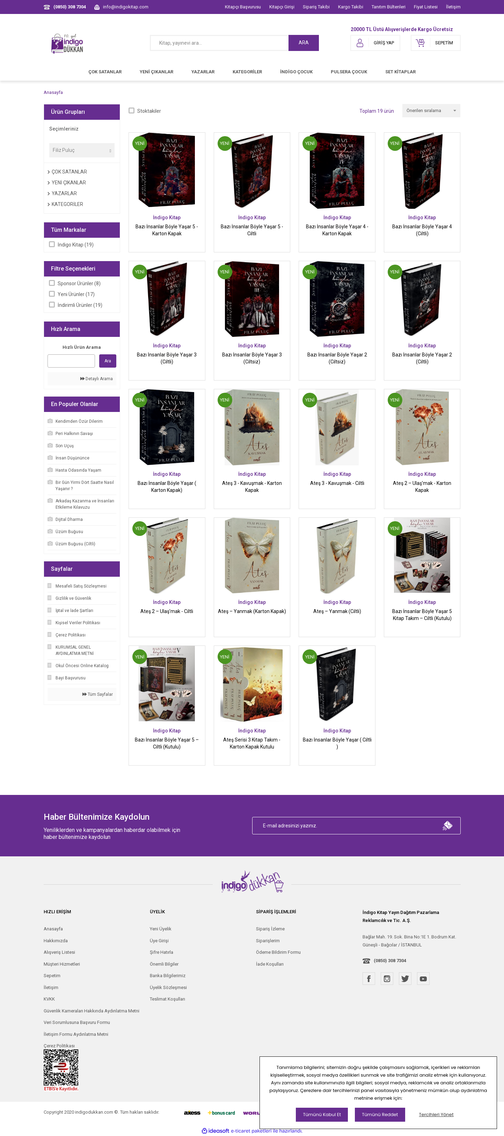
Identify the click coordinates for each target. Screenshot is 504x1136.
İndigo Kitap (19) (76, 245)
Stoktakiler (149, 111)
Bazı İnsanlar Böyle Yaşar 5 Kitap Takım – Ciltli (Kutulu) (422, 614)
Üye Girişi (159, 940)
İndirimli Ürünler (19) (80, 305)
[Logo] (67, 43)
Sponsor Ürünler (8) (79, 283)
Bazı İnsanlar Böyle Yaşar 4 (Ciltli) (422, 230)
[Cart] (436, 43)
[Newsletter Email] (356, 825)
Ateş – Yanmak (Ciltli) (337, 611)
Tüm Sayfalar (97, 694)
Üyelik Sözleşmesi (168, 987)
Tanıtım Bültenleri (389, 6)
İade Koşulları (270, 964)
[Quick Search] (71, 361)
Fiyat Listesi (426, 6)
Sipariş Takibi (316, 6)
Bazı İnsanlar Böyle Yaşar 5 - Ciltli (252, 230)
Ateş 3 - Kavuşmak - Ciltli (337, 483)
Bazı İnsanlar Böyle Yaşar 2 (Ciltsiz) (337, 358)
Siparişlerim (268, 940)
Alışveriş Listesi (59, 952)
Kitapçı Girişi (281, 6)
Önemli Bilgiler (164, 964)
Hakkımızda (56, 940)
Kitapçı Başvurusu (243, 6)
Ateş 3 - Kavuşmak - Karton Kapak (252, 486)
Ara (107, 361)
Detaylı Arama (96, 378)
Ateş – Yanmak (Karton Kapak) (252, 611)
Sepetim (52, 975)
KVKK (49, 999)
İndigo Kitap (167, 217)
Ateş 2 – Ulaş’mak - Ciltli (166, 611)
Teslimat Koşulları (167, 999)
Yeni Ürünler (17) (76, 294)
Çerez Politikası (59, 1045)
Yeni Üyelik (160, 928)
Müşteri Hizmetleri (62, 964)
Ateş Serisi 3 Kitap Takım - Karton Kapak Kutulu (251, 743)
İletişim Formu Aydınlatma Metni (76, 1034)
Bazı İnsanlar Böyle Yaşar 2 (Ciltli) (422, 358)
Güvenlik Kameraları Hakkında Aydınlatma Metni (91, 1010)
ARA (304, 42)
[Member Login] (375, 43)
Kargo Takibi (350, 6)
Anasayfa (53, 928)
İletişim (453, 6)
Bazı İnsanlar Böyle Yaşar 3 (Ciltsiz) (252, 358)
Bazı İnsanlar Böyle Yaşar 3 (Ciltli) (167, 358)
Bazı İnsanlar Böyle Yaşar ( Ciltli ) (337, 743)
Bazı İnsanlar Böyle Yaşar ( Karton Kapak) (167, 486)
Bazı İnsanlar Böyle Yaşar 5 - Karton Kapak (167, 230)
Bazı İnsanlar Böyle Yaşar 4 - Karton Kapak (337, 230)
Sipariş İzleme (270, 928)
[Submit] (447, 825)
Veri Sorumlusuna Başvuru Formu (77, 1022)
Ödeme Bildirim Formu (278, 952)
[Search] (234, 43)
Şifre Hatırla (161, 952)
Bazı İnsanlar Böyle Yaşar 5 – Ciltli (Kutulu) (167, 743)
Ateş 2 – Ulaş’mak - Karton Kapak (422, 486)
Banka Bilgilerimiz (167, 975)
